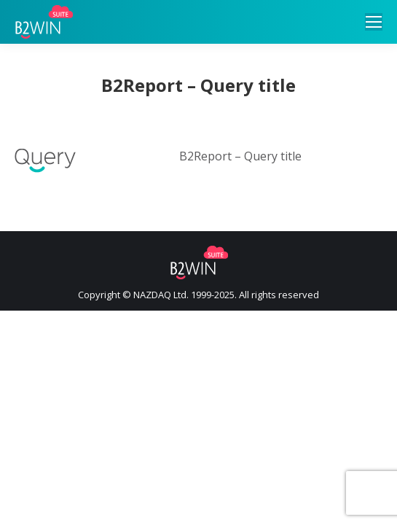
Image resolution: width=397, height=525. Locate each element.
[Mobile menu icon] (373, 22)
